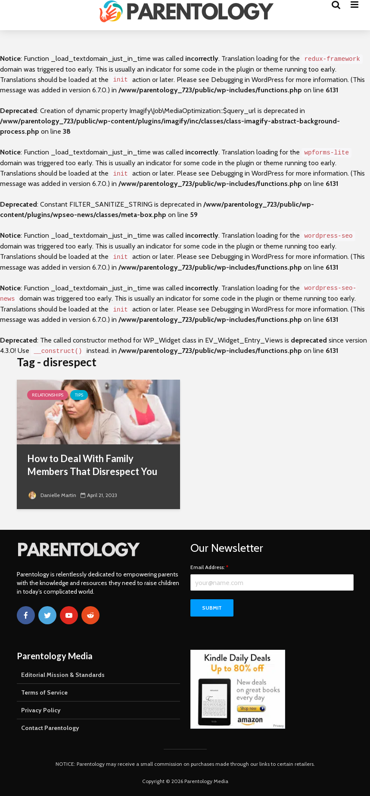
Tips (79, 395)
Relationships (47, 395)
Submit (212, 607)
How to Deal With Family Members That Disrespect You (92, 465)
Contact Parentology (50, 728)
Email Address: (209, 567)
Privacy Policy (41, 710)
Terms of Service (44, 692)
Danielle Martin (51, 495)
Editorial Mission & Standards (63, 675)
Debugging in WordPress (247, 80)
